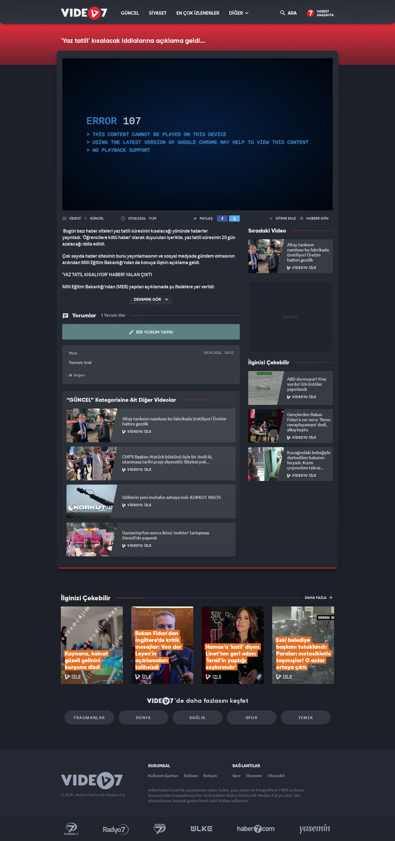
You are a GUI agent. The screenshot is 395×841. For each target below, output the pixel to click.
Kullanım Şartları (163, 775)
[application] (197, 134)
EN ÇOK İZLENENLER (197, 13)
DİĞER (238, 13)
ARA (288, 13)
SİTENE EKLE (283, 218)
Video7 (75, 218)
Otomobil (276, 775)
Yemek (305, 717)
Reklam (191, 775)
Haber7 (256, 829)
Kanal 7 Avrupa (160, 829)
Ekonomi (254, 775)
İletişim (210, 775)
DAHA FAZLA (318, 597)
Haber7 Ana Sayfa (320, 13)
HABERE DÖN (314, 218)
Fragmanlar (89, 717)
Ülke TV (201, 829)
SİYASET (158, 13)
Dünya (143, 717)
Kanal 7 (71, 829)
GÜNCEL (130, 13)
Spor (252, 717)
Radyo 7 (116, 829)
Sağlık (197, 717)
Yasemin (315, 829)
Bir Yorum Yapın (151, 332)
